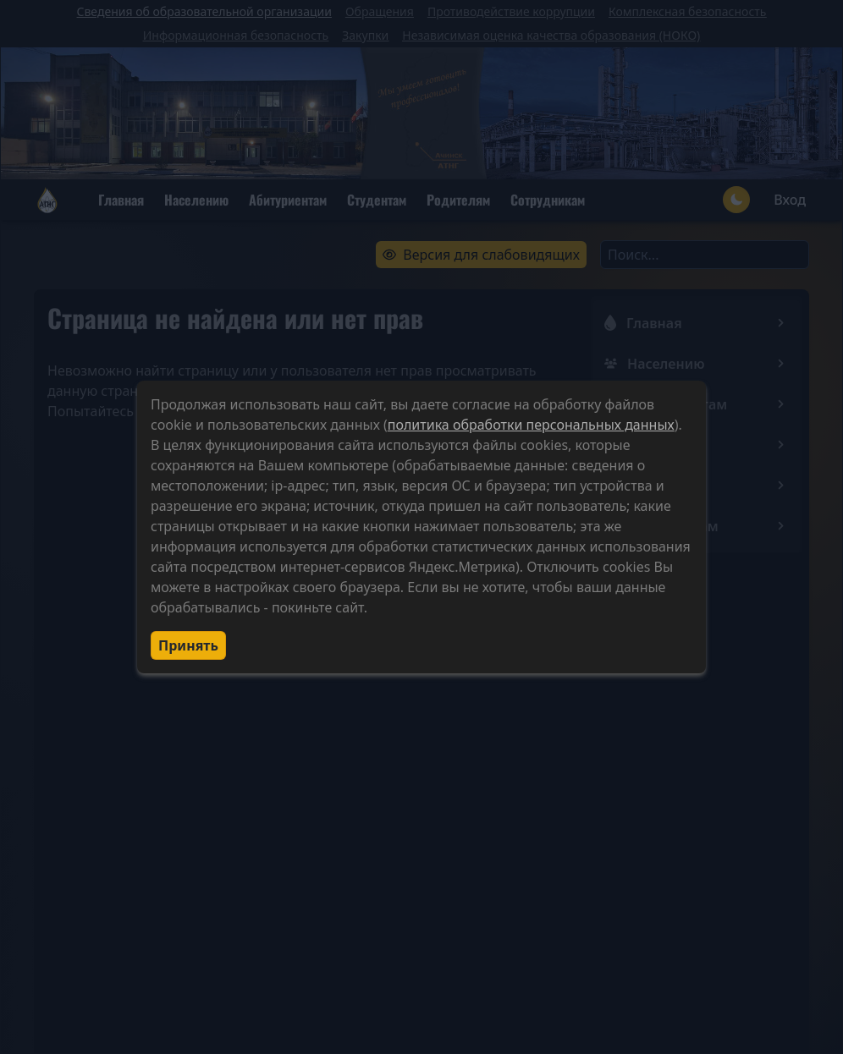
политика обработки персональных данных (531, 424)
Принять (188, 645)
